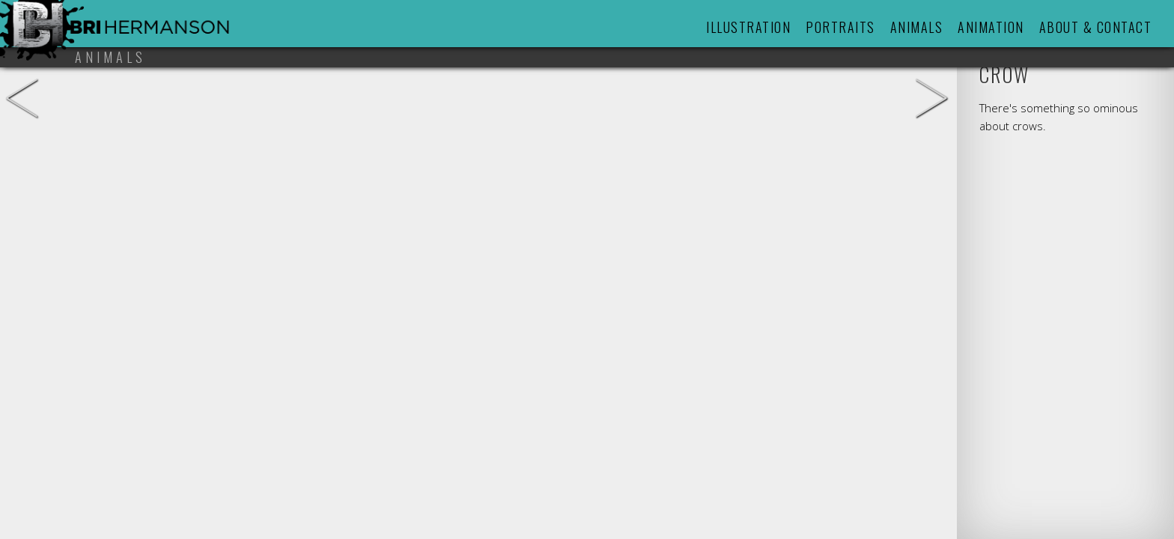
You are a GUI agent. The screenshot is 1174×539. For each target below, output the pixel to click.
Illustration (748, 27)
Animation (991, 27)
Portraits (840, 27)
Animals (916, 27)
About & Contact (1095, 27)
